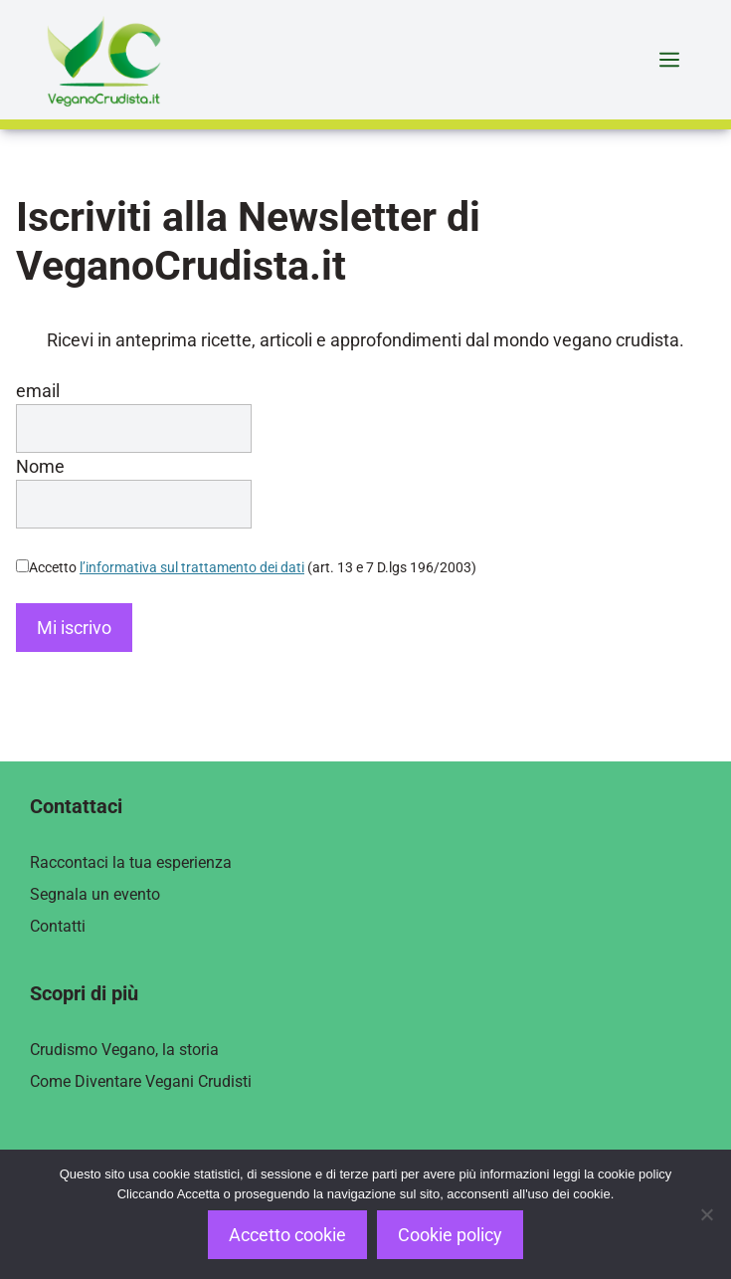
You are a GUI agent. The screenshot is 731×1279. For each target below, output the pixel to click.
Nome (40, 466)
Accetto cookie (287, 1234)
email (38, 390)
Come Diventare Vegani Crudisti (141, 1081)
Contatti (58, 926)
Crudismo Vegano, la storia (124, 1049)
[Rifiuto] (706, 1214)
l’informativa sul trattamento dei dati (192, 567)
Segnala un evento (95, 894)
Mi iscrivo (74, 627)
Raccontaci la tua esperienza (131, 862)
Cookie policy (450, 1234)
